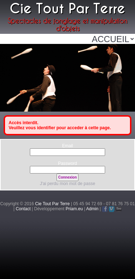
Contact (23, 208)
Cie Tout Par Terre (52, 203)
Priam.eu (74, 208)
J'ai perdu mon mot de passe (67, 183)
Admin (92, 208)
